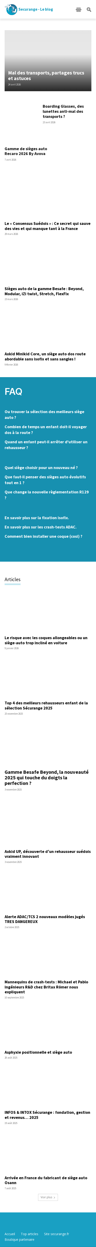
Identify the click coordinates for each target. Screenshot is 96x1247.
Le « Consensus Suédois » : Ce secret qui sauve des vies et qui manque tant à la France (47, 226)
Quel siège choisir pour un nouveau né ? (41, 467)
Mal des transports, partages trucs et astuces (46, 75)
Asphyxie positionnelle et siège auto (38, 1052)
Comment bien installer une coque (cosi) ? (43, 536)
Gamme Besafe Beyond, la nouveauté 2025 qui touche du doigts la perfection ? (47, 777)
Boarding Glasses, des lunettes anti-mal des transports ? (63, 111)
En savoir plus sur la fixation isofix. (37, 517)
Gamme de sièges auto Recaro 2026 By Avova (26, 151)
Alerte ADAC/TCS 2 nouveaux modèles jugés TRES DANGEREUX (45, 919)
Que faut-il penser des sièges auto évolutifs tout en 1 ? (45, 479)
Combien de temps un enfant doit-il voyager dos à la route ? (46, 429)
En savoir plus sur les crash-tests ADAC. (41, 527)
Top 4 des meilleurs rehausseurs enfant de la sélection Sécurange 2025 (46, 705)
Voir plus (48, 1197)
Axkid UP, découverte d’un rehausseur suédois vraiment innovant (48, 854)
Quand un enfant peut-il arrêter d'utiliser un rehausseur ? (46, 444)
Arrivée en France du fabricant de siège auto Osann (46, 1180)
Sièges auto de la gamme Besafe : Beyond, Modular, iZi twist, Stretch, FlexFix (44, 291)
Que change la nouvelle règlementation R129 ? (47, 494)
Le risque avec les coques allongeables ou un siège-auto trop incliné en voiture (46, 640)
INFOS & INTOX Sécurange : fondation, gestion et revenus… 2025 (47, 1115)
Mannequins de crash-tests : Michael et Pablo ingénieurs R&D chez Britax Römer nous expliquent (46, 986)
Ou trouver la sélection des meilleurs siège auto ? (44, 414)
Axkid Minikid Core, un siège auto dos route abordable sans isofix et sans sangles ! (45, 356)
